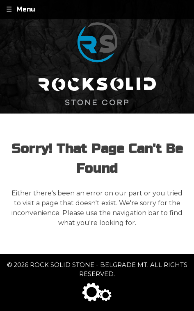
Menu (25, 9)
